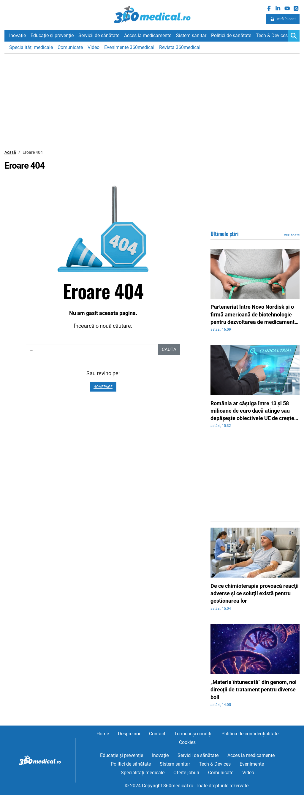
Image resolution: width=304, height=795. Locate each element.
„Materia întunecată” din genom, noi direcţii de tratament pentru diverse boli (253, 689)
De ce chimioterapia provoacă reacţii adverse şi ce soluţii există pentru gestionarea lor (254, 593)
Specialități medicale (31, 47)
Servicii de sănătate (98, 35)
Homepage (103, 387)
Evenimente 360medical (129, 47)
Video (93, 47)
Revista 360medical (179, 47)
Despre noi (129, 734)
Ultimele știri (224, 233)
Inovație (17, 35)
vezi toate (292, 235)
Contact (157, 734)
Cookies (187, 742)
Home (102, 734)
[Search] (294, 36)
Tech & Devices (272, 35)
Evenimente (252, 764)
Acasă (10, 152)
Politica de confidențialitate (249, 734)
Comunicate (70, 47)
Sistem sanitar (191, 35)
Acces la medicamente (147, 35)
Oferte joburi (186, 772)
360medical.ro (152, 14)
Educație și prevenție (52, 35)
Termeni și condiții (193, 734)
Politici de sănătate (231, 35)
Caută (169, 349)
